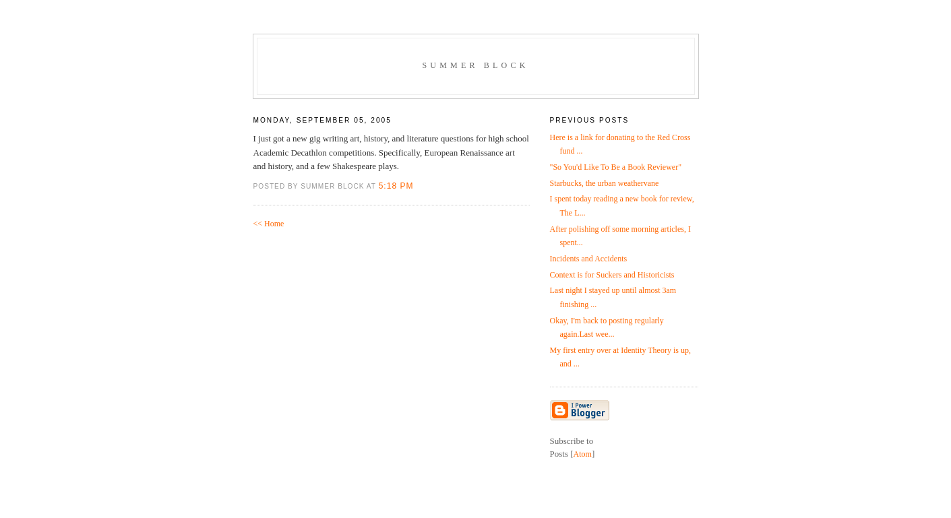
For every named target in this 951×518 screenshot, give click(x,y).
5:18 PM (396, 186)
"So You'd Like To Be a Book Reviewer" (616, 167)
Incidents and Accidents (588, 258)
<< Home (268, 223)
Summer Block (475, 65)
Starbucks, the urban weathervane (604, 183)
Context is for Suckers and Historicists (612, 275)
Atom (583, 454)
